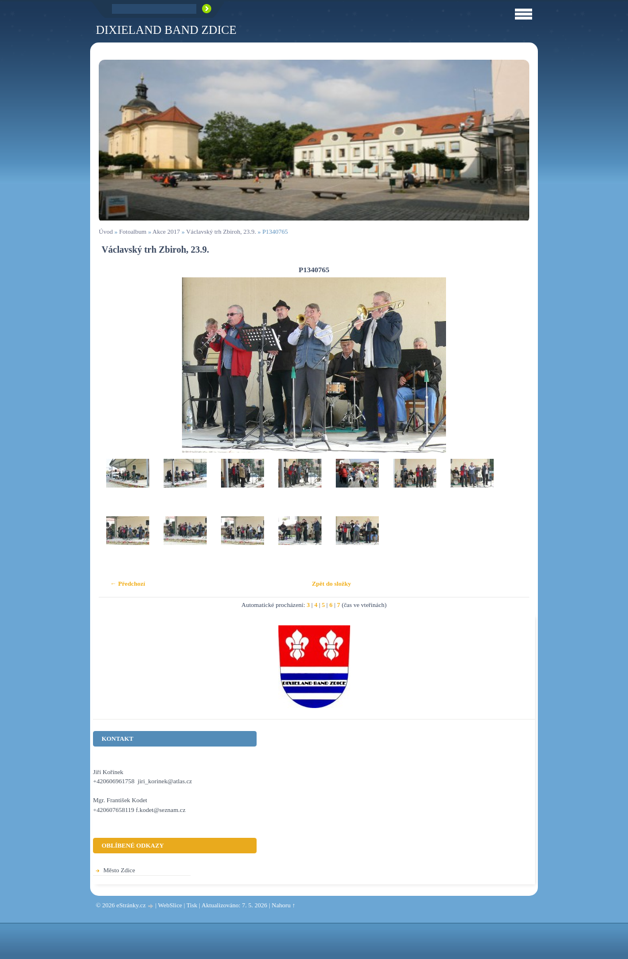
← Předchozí (127, 583)
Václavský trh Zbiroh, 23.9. (221, 231)
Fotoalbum (132, 231)
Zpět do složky (331, 583)
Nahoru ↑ (283, 905)
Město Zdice (119, 870)
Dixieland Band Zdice (166, 29)
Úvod (106, 231)
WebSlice (170, 905)
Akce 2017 (166, 231)
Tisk (192, 905)
